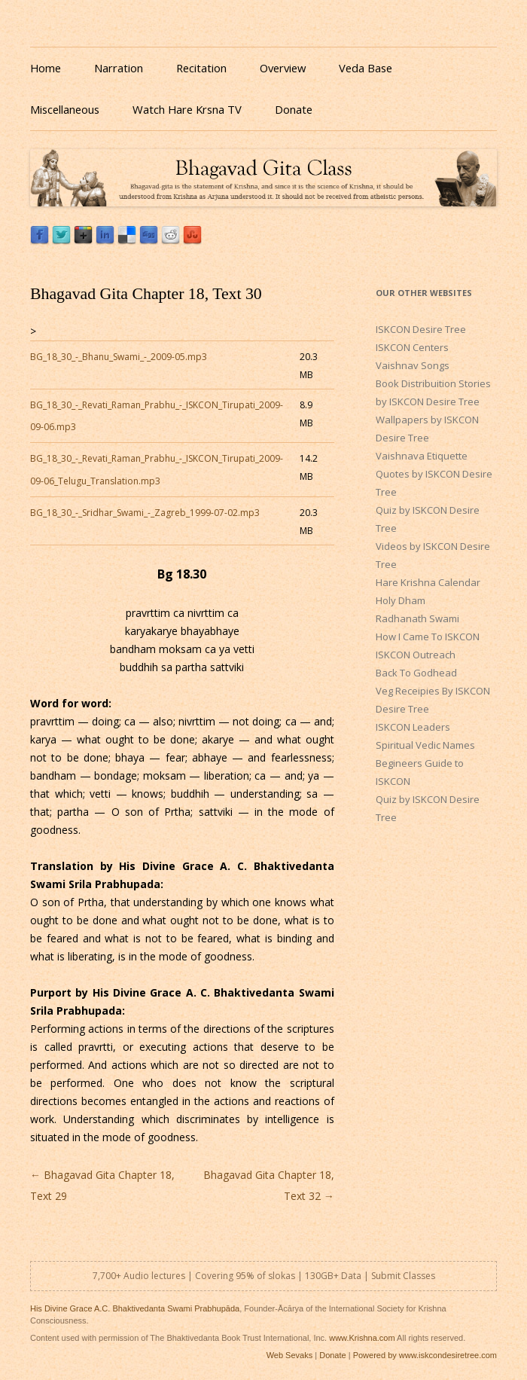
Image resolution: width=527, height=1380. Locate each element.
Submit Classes (403, 1275)
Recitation (201, 67)
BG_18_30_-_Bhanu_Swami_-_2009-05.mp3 (118, 356)
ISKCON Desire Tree (421, 329)
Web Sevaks (290, 1355)
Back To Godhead (416, 672)
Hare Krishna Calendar (428, 582)
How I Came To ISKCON (428, 636)
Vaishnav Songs (412, 365)
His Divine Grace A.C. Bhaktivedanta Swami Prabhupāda (134, 1308)
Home (45, 67)
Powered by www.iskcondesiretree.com (425, 1355)
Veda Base (365, 67)
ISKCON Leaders (413, 727)
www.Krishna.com (361, 1337)
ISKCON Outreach (415, 654)
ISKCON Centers (412, 347)
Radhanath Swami (417, 618)
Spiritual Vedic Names (425, 745)
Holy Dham (400, 600)
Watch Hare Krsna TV (187, 109)
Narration (118, 67)
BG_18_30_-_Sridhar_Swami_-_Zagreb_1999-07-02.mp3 (145, 512)
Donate (293, 109)
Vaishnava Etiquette (422, 456)
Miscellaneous (64, 109)
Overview (283, 67)
